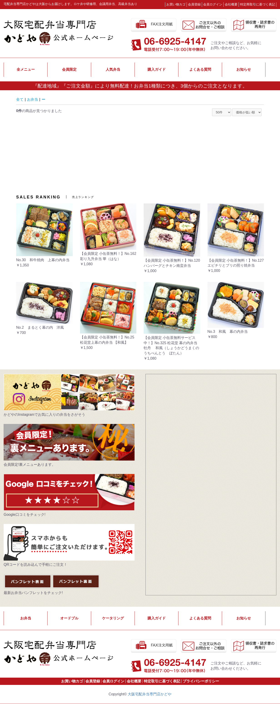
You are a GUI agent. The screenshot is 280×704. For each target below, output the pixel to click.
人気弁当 (113, 69)
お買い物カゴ (175, 4)
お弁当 (32, 99)
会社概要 (231, 4)
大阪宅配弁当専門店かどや (149, 694)
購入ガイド (157, 69)
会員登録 (92, 681)
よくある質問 (200, 69)
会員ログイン (113, 681)
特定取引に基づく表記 (162, 681)
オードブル (69, 618)
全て (19, 99)
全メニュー (26, 69)
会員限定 (69, 69)
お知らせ (243, 69)
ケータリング (113, 618)
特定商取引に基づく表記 (257, 4)
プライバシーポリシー (201, 681)
